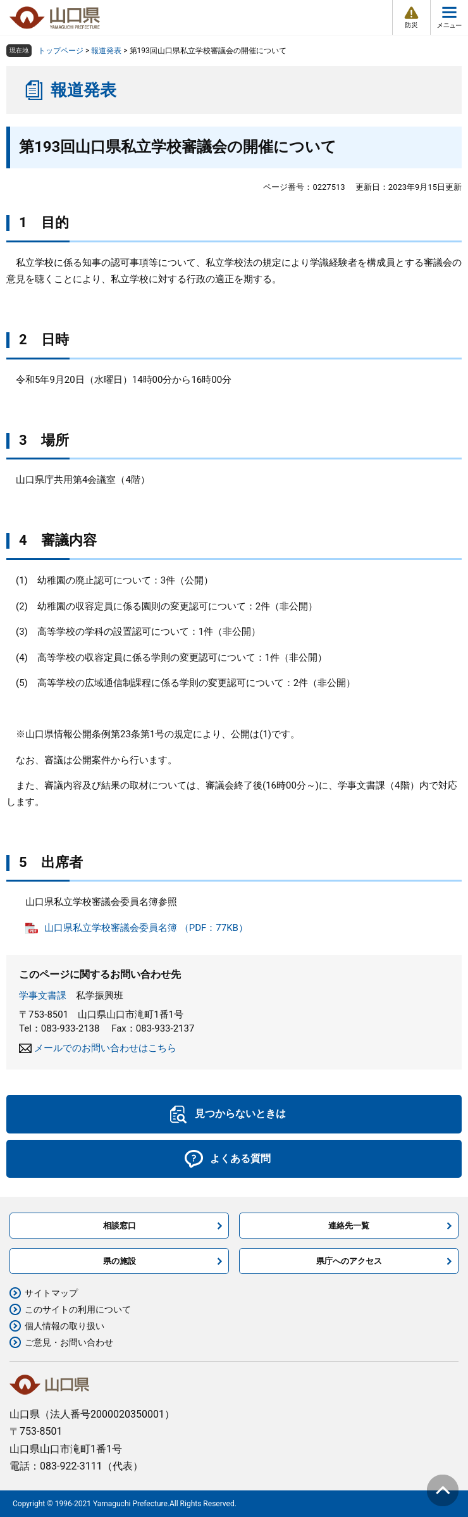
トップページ (60, 50)
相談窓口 (119, 1225)
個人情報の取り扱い (64, 1326)
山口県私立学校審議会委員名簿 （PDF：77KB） (146, 927)
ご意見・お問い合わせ (69, 1342)
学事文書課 (42, 995)
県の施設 (119, 1261)
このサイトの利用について (78, 1309)
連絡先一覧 (348, 1225)
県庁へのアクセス (349, 1261)
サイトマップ (51, 1293)
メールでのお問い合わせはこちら (105, 1048)
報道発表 (106, 50)
